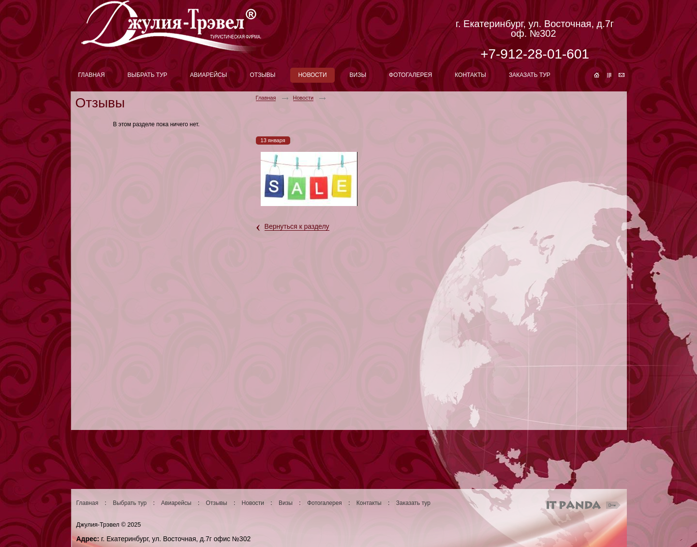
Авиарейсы (176, 503)
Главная (266, 98)
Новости (303, 98)
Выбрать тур (130, 503)
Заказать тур (413, 503)
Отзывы (216, 503)
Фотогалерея (324, 503)
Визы (286, 503)
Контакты (369, 503)
